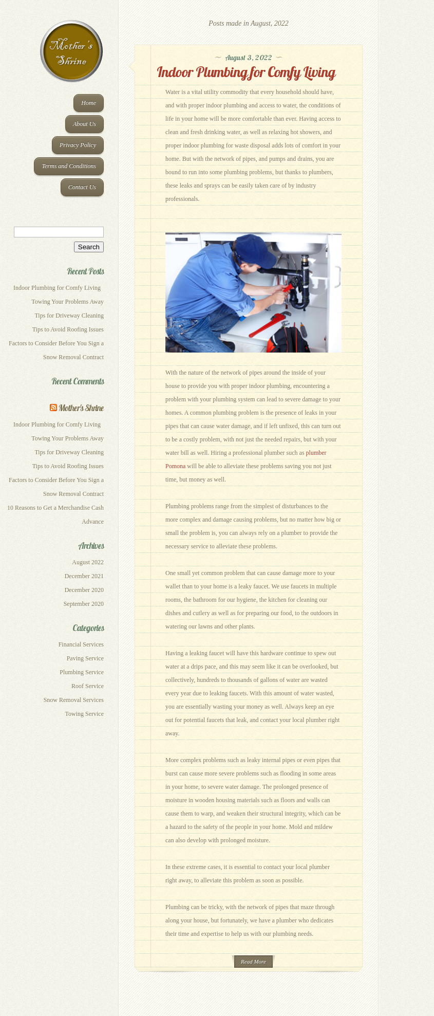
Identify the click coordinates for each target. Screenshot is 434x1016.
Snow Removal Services (74, 700)
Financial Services (81, 644)
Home (88, 102)
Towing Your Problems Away (67, 301)
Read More (253, 961)
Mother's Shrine (81, 407)
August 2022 (88, 562)
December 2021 (84, 576)
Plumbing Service (82, 672)
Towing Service (84, 713)
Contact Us (82, 187)
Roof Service (87, 686)
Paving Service (85, 658)
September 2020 (84, 603)
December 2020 (84, 590)
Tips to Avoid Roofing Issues (68, 329)
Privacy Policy (78, 145)
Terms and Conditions (69, 166)
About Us (84, 123)
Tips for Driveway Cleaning (69, 315)
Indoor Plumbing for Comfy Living (58, 287)
